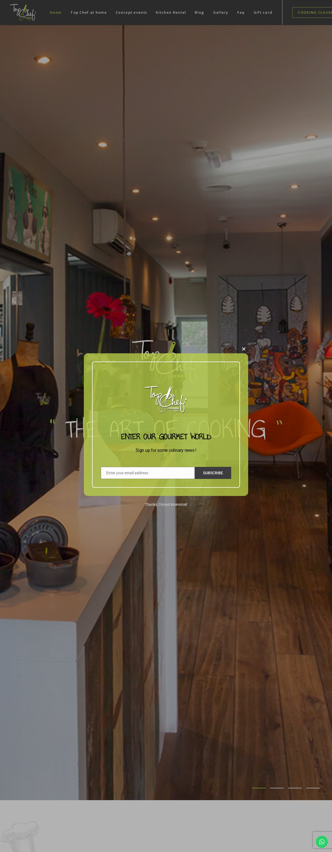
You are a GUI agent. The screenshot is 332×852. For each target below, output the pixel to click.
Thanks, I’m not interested (166, 504)
